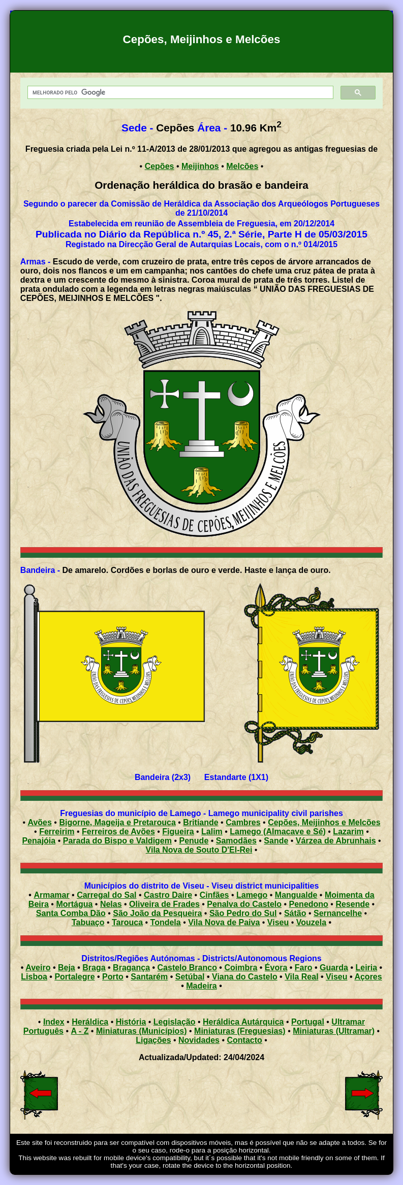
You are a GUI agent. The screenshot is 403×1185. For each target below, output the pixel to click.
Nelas (111, 904)
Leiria (366, 967)
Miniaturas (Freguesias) (240, 1031)
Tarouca (127, 922)
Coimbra (240, 967)
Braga (93, 967)
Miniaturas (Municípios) (141, 1031)
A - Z (79, 1031)
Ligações (153, 1040)
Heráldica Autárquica (243, 1022)
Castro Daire (168, 895)
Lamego (251, 895)
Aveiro (37, 967)
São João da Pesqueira (157, 913)
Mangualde (296, 895)
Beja (66, 967)
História (131, 1022)
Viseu (278, 922)
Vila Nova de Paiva (224, 922)
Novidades (199, 1040)
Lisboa (34, 976)
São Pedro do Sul (242, 913)
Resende (352, 904)
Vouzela (311, 922)
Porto (112, 976)
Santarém (149, 976)
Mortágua (74, 904)
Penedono (308, 904)
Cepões (159, 166)
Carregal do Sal (106, 895)
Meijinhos (200, 166)
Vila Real (301, 976)
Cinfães (214, 895)
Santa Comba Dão (71, 913)
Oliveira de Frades (164, 904)
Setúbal (190, 976)
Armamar (51, 895)
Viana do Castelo (244, 976)
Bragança (131, 967)
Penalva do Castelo (244, 904)
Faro (304, 967)
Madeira (201, 985)
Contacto (244, 1040)
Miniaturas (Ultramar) (334, 1031)
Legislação (174, 1022)
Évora (276, 967)
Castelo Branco (187, 967)
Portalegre (74, 976)
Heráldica (90, 1022)
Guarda (334, 967)
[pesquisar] (179, 92)
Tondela (165, 922)
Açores (368, 976)
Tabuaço (88, 922)
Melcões (242, 166)
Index (54, 1022)
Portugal (307, 1022)
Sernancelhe (338, 913)
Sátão (295, 913)
